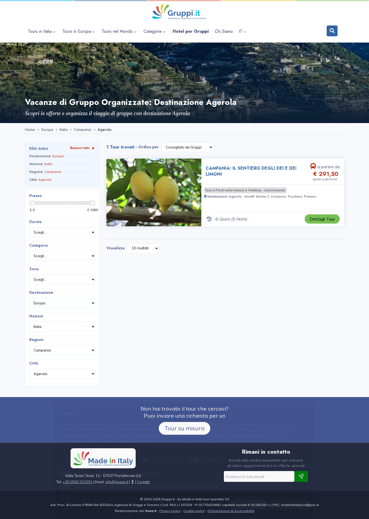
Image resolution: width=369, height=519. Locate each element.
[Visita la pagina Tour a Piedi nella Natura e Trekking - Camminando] (245, 190)
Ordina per (148, 147)
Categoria (38, 245)
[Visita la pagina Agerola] (236, 196)
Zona (34, 269)
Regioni (36, 339)
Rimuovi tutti (83, 147)
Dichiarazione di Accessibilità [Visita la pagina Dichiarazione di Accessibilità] (231, 511)
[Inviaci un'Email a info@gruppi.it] (116, 482)
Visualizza (115, 248)
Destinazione (41, 292)
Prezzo (35, 195)
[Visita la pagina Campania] (82, 130)
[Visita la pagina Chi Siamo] (224, 31)
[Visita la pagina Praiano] (310, 196)
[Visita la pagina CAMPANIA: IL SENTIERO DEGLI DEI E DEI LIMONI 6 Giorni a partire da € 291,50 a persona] (153, 192)
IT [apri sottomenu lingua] (242, 31)
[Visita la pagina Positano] (295, 196)
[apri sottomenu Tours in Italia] (42, 31)
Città (33, 363)
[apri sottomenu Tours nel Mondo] (119, 31)
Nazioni (36, 316)
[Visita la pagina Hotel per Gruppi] (191, 31)
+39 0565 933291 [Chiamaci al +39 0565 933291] (78, 482)
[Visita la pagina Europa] (47, 130)
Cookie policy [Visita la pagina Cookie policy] (194, 511)
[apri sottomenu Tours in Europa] (79, 31)
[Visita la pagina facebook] (132, 482)
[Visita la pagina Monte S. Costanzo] (271, 196)
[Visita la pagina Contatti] (143, 482)
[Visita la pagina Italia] (64, 130)
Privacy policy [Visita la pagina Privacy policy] (169, 511)
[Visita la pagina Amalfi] (249, 196)
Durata (35, 221)
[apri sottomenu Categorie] (155, 31)
